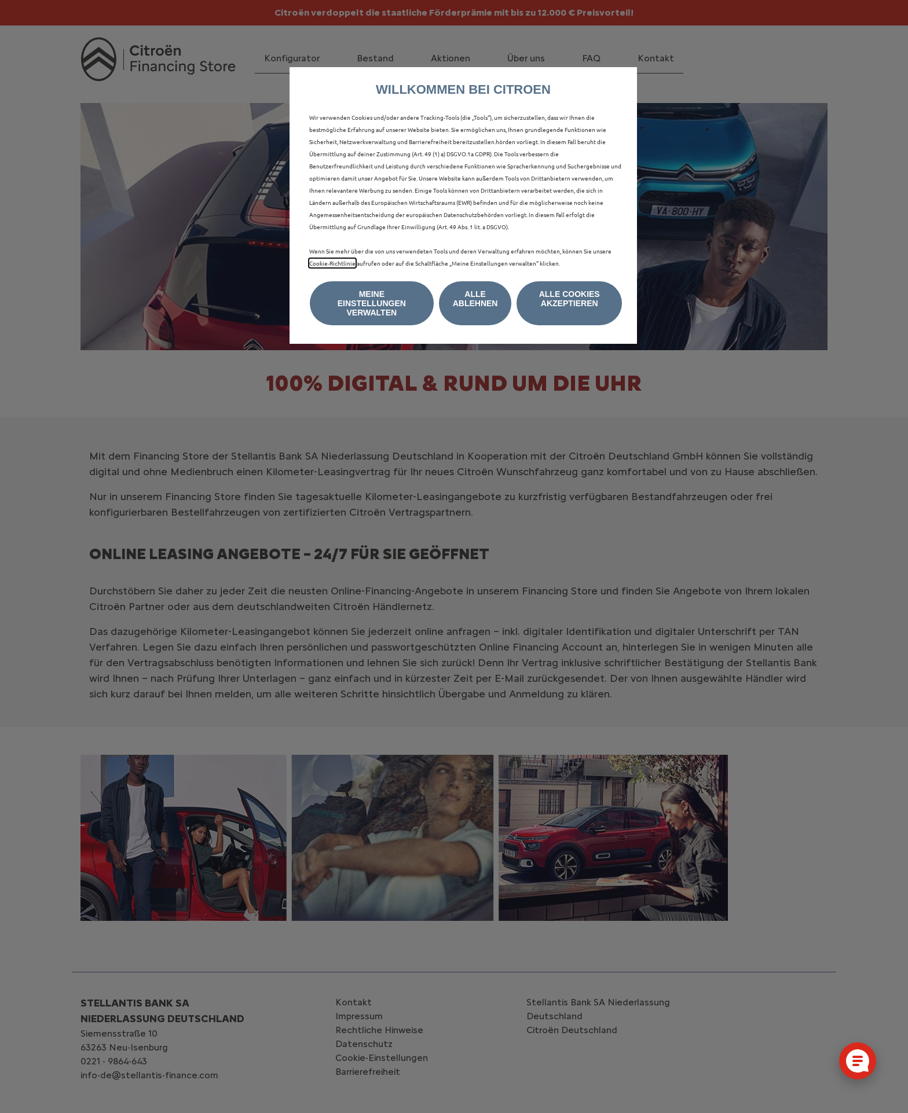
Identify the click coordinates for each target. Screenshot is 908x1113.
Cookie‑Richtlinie (332, 263)
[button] (372, 303)
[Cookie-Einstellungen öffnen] (857, 1060)
